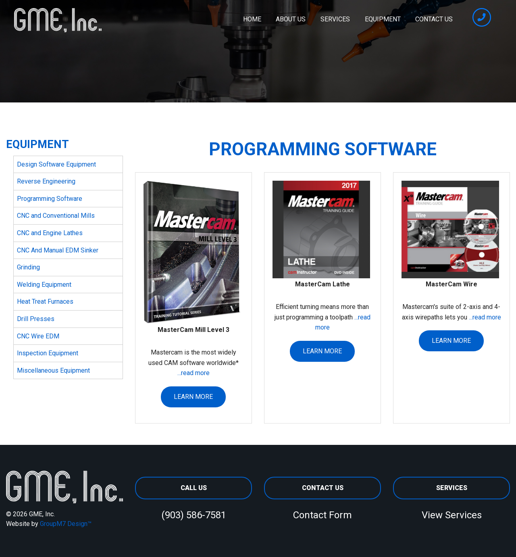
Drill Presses (35, 319)
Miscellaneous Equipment (53, 370)
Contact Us (434, 19)
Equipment (383, 19)
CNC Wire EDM (38, 336)
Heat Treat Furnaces (45, 301)
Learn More (193, 397)
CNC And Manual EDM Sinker (57, 250)
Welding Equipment (44, 284)
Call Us (194, 488)
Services (335, 19)
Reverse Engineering (46, 181)
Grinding (28, 267)
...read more (193, 373)
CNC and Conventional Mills (56, 215)
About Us (291, 19)
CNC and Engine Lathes (50, 233)
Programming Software (49, 198)
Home (252, 19)
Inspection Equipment (47, 353)
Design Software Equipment (56, 164)
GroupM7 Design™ (66, 524)
